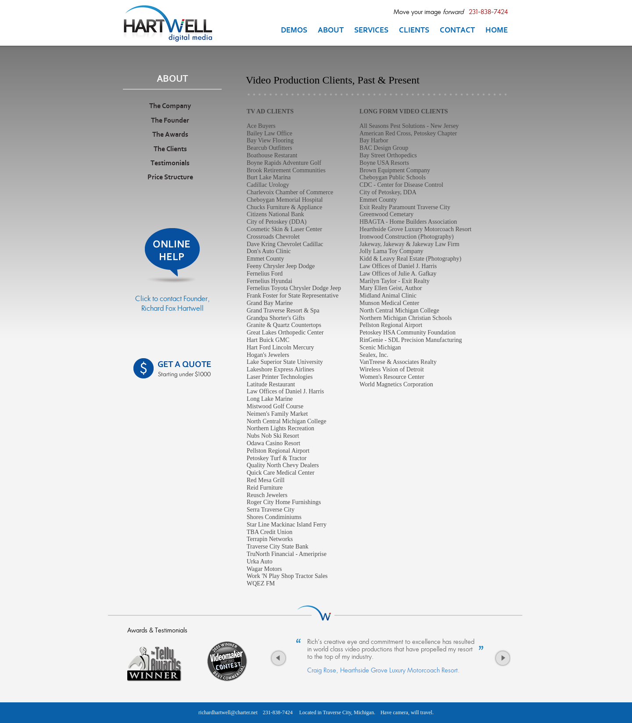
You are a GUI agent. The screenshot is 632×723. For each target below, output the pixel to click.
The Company (170, 106)
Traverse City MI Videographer (172, 23)
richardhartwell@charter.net (228, 712)
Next (502, 661)
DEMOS (294, 31)
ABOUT (331, 31)
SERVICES (371, 31)
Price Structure (170, 177)
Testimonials (170, 163)
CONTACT (457, 31)
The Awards (170, 134)
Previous (278, 661)
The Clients (170, 149)
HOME (496, 31)
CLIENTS (414, 31)
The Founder (170, 120)
